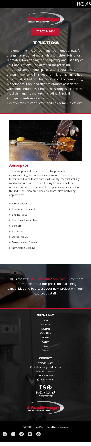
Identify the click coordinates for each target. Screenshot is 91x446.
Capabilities (45, 333)
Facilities (45, 338)
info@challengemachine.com (47, 367)
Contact (45, 350)
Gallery (45, 342)
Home (45, 320)
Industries (45, 329)
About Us (45, 325)
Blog (45, 346)
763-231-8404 (47, 379)
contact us (62, 279)
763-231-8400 (45, 31)
